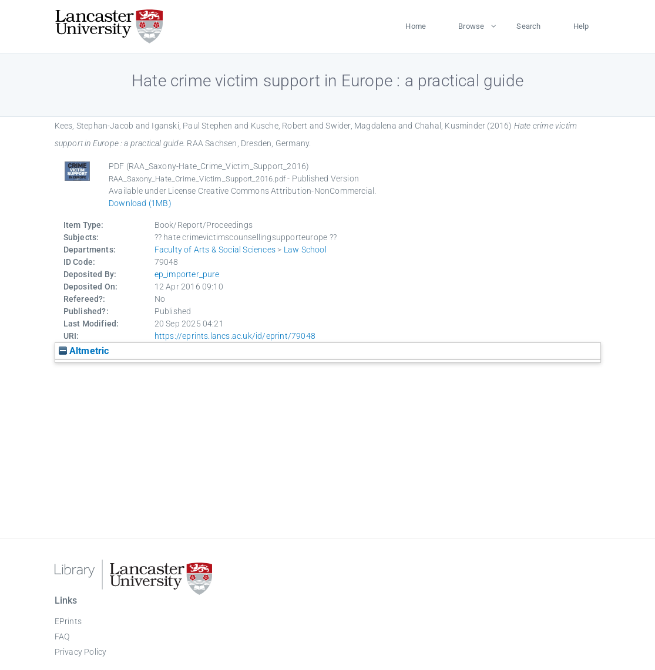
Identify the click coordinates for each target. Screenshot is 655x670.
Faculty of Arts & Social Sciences (215, 249)
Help (581, 26)
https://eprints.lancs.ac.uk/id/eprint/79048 (235, 336)
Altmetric (84, 350)
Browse (471, 26)
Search (528, 26)
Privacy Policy (81, 651)
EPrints (68, 621)
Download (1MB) (140, 203)
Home (415, 26)
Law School (305, 249)
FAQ (62, 636)
